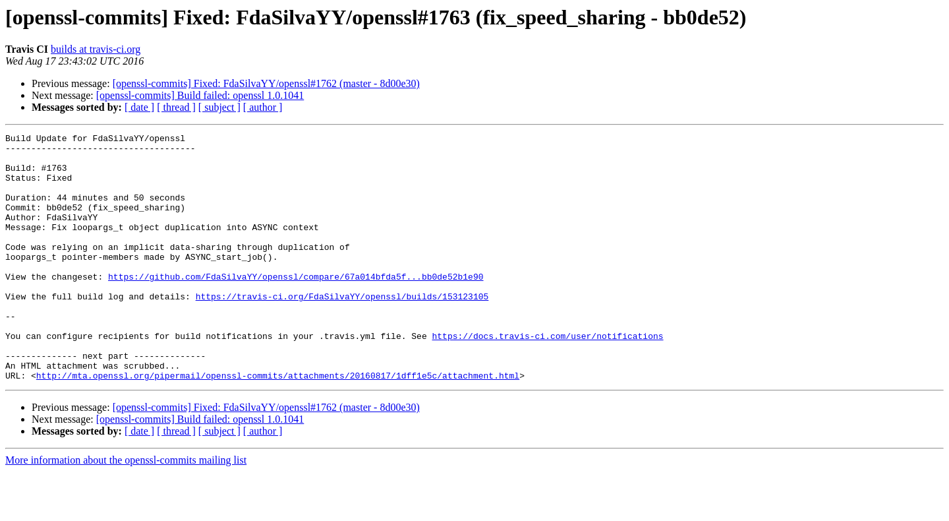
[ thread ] (176, 107)
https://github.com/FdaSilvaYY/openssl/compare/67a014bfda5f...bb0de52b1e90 (295, 306)
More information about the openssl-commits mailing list (125, 509)
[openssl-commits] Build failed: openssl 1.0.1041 (200, 95)
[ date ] (139, 107)
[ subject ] (219, 107)
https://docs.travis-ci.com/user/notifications (547, 377)
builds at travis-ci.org (95, 49)
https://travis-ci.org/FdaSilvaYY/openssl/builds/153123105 (342, 330)
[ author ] (263, 107)
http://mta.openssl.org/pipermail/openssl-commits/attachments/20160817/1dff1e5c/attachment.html (277, 425)
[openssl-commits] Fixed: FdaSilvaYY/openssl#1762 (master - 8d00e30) (266, 83)
